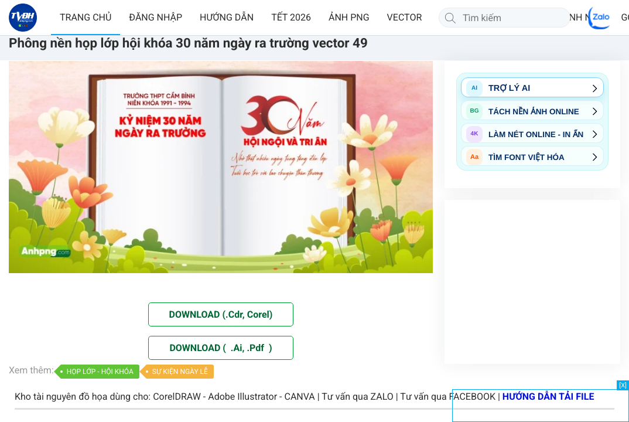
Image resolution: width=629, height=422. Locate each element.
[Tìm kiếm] (450, 18)
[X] (623, 385)
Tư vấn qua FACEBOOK (447, 396)
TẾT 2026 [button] (291, 17)
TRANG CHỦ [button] (85, 17)
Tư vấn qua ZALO (358, 396)
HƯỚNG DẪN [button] (227, 17)
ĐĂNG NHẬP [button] (155, 17)
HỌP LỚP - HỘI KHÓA (100, 371)
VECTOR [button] (404, 17)
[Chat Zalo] (599, 17)
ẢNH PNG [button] (349, 17)
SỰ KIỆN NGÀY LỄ (180, 371)
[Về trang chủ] (23, 18)
